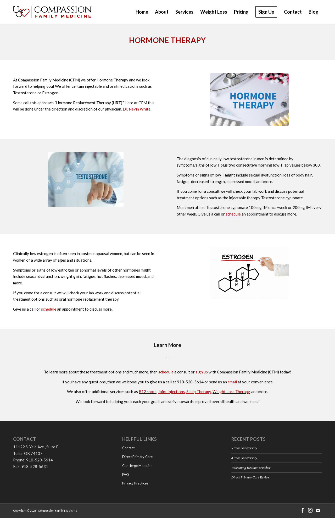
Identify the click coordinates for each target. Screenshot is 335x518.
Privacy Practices (135, 483)
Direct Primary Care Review (250, 477)
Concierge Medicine (137, 466)
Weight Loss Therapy (231, 391)
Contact (128, 448)
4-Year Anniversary (244, 458)
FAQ (125, 474)
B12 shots (148, 391)
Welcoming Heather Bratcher (251, 468)
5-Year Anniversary (244, 448)
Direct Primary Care (137, 457)
